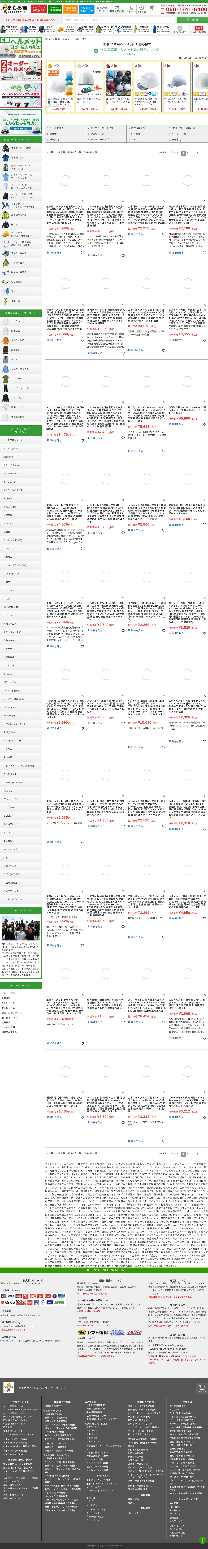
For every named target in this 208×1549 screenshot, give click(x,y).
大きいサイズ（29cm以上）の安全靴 (146, 1471)
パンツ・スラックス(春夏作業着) (61, 1428)
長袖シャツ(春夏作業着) (56, 1417)
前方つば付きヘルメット (15, 1413)
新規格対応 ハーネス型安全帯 (17, 1464)
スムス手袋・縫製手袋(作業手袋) (186, 1427)
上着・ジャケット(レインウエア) (102, 1484)
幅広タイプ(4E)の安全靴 (140, 1467)
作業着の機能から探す (97, 1452)
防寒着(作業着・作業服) (96, 1424)
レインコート (93, 1494)
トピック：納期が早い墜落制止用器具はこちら (30, 20)
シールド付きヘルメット (15, 1406)
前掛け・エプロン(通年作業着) (60, 1510)
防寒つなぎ (91, 1438)
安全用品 (145, 1495)
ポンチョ (90, 1498)
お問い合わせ (176, 1536)
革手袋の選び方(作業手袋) (182, 1473)
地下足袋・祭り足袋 (138, 1420)
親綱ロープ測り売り (13, 1498)
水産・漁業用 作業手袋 (181, 1445)
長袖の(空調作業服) (96, 1408)
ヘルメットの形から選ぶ (15, 1439)
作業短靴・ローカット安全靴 (142, 1409)
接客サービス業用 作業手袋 (183, 1466)
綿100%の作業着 (94, 1459)
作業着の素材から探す (97, 1456)
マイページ (175, 1514)
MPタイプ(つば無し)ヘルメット (18, 1417)
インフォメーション (187, 1499)
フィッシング (93, 1513)
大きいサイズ (93, 1520)
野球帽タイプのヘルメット (16, 1420)
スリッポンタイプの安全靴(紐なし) (145, 1427)
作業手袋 (187, 1401)
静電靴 (131, 1446)
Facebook (175, 1507)
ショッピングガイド (179, 1526)
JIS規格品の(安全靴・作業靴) (142, 1439)
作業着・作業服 (62, 1401)
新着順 (61, 152)
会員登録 (174, 1517)
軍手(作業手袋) (177, 1409)
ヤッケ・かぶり (94, 1487)
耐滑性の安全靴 (135, 1457)
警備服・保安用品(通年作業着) (60, 1503)
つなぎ (89, 1501)
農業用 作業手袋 (178, 1449)
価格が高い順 (90, 152)
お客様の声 (175, 1510)
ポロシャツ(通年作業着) (56, 1496)
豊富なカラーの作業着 (56, 1447)
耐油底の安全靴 (135, 1460)
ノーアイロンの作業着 (56, 1443)
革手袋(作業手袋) (178, 1406)
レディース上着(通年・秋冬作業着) (62, 1485)
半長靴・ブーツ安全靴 (139, 1417)
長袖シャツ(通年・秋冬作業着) (60, 1465)
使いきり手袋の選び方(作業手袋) (186, 1493)
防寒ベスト (91, 1434)
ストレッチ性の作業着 (97, 1470)
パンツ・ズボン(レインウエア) (101, 1491)
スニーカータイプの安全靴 (141, 1406)
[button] (204, 153)
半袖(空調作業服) (94, 1412)
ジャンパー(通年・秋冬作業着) (60, 1462)
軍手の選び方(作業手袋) (181, 1477)
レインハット (93, 1505)
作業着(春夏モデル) (52, 1411)
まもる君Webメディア (181, 1533)
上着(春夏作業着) (53, 1414)
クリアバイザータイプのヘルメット (20, 1409)
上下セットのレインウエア (99, 1480)
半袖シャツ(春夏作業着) (56, 1421)
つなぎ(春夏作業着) (54, 1432)
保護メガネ (133, 1499)
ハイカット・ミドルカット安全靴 (144, 1413)
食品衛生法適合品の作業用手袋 (185, 1438)
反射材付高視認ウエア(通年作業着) (62, 1500)
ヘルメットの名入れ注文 (15, 1451)
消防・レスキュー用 (13, 1495)
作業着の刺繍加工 (53, 1406)
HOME (48, 39)
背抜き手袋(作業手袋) (180, 1431)
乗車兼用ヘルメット (13, 1431)
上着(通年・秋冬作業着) (56, 1458)
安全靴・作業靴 (145, 1401)
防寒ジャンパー (94, 1427)
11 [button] (198, 153)
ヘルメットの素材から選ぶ (16, 1442)
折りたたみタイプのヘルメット (18, 1434)
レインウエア (104, 1475)
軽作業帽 (7, 1427)
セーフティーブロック (14, 1481)
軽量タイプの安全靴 (138, 1464)
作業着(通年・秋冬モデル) (56, 1455)
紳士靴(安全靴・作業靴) (139, 1434)
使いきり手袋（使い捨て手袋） (185, 1434)
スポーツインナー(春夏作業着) (60, 1425)
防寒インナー (93, 1441)
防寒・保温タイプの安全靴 (141, 1481)
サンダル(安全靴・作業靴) (141, 1431)
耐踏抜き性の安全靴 (138, 1450)
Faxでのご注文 (177, 1529)
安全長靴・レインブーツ (140, 1424)
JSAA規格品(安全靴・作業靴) (142, 1442)
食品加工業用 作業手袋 (181, 1452)
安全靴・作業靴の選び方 (140, 1486)
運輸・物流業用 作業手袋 (182, 1456)
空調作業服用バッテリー (98, 1416)
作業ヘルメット (63, 39)
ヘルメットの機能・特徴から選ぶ (19, 1446)
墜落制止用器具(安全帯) (20, 1460)
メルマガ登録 (176, 1521)
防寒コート (91, 1430)
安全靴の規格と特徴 (138, 1489)
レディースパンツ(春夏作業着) (60, 1439)
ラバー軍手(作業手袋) (180, 1413)
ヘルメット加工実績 (13, 1454)
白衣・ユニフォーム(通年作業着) (61, 1507)
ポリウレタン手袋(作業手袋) (183, 1424)
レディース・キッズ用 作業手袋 (185, 1470)
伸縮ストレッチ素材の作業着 (59, 1450)
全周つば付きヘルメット (15, 1424)
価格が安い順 (74, 152)
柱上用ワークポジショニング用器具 (20, 1478)
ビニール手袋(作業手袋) (181, 1420)
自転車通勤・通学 (95, 1516)
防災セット (133, 1512)
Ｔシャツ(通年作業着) (55, 1493)
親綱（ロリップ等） (13, 1485)
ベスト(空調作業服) (96, 1405)
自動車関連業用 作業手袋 (182, 1459)
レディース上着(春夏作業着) (58, 1435)
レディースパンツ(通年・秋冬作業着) (63, 1489)
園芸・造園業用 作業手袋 (182, 1441)
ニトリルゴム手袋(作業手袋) (183, 1417)
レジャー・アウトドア (97, 1509)
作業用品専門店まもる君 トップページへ (42, 1388)
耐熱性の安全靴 (135, 1453)
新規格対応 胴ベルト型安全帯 (17, 1468)
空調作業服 (90, 1402)
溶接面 (131, 1503)
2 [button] (188, 153)
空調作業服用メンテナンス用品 (101, 1419)
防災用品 (145, 1508)
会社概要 (174, 1503)
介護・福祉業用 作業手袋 (182, 1463)
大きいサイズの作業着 (97, 1463)
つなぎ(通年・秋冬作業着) (58, 1476)
